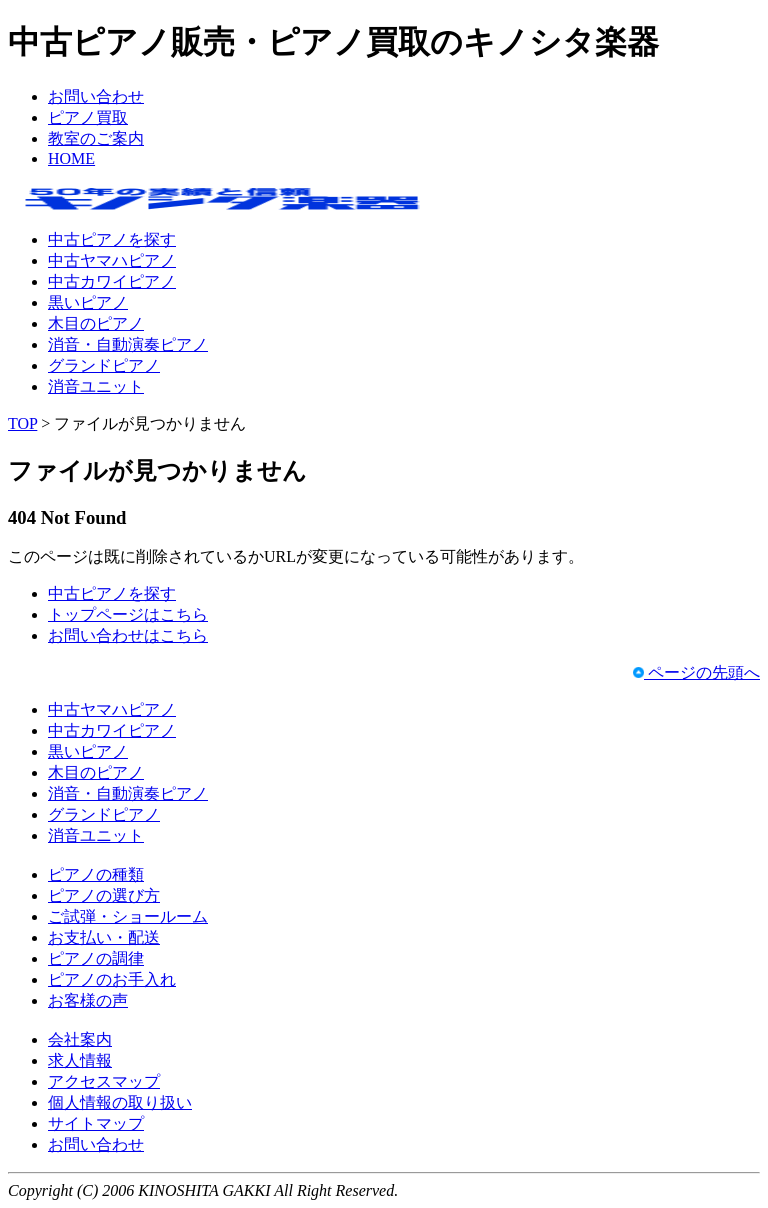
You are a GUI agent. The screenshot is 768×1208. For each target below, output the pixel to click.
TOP (22, 423)
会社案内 (80, 1039)
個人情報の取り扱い (120, 1102)
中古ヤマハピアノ (112, 260)
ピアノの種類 (96, 874)
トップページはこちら (128, 614)
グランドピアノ (104, 365)
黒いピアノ (88, 302)
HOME (71, 158)
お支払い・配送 (104, 937)
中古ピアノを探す (112, 239)
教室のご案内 (96, 138)
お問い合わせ (96, 96)
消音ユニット (96, 386)
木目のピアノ (96, 323)
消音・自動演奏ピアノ (128, 344)
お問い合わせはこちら (128, 635)
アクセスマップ (104, 1081)
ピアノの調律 (96, 958)
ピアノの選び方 (104, 895)
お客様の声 (88, 1000)
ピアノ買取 (88, 117)
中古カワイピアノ (112, 281)
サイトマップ (96, 1123)
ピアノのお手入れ (112, 979)
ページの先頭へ (696, 672)
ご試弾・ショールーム (128, 916)
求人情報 (80, 1060)
